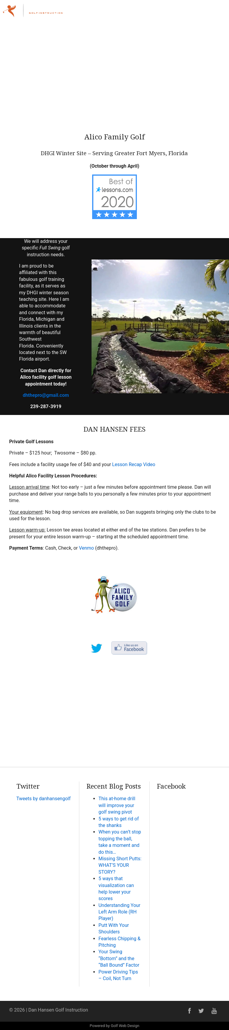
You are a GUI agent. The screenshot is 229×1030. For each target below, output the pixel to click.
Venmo (86, 548)
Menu (212, 9)
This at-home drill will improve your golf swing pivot (116, 805)
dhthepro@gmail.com (46, 395)
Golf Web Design (125, 1025)
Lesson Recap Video (133, 464)
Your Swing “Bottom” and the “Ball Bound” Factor (118, 958)
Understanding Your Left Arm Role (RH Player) (119, 912)
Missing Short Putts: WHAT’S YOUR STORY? (119, 865)
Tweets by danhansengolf (43, 798)
